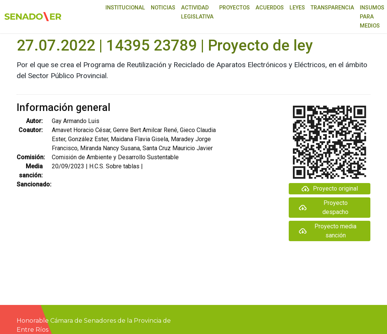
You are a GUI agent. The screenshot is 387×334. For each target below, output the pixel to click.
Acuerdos (269, 8)
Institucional (125, 8)
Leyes (297, 8)
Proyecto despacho (323, 207)
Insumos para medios (372, 17)
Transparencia (332, 8)
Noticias (163, 8)
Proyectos (234, 8)
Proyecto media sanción (327, 231)
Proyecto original (329, 188)
